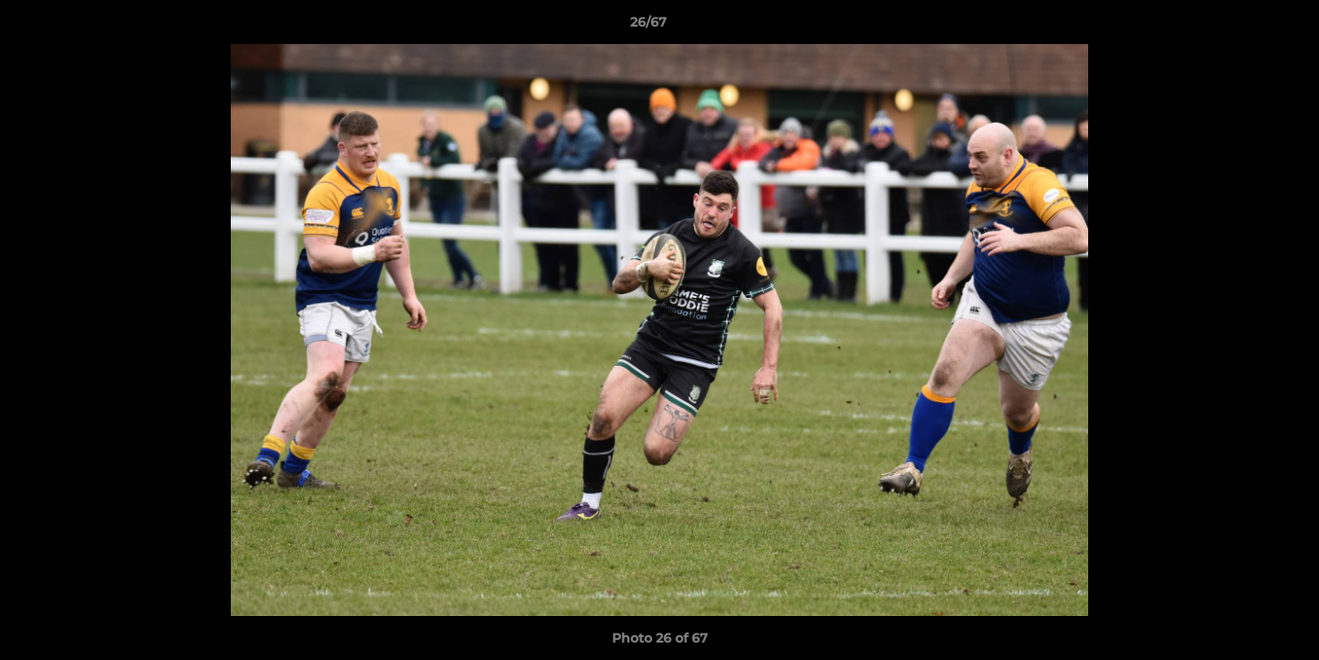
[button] (1242, 26)
